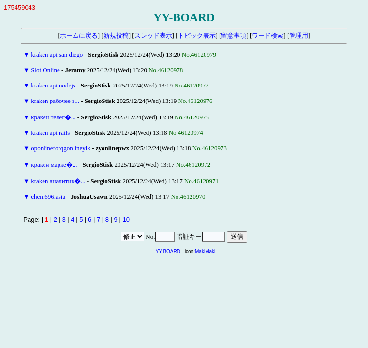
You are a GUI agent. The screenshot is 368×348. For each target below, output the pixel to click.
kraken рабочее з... (55, 100)
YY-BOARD (168, 251)
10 (125, 219)
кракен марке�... (54, 164)
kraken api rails (50, 132)
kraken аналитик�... (58, 181)
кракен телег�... (53, 117)
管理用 (298, 35)
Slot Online (45, 69)
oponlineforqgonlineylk (60, 148)
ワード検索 (267, 35)
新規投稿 (116, 35)
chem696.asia (48, 196)
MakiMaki (205, 251)
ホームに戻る (79, 35)
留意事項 (233, 35)
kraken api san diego (57, 54)
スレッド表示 (153, 35)
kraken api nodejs (53, 85)
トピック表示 (197, 35)
